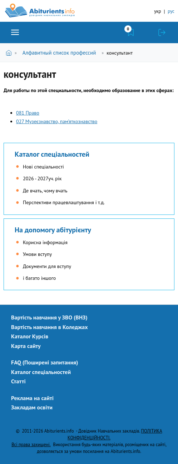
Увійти (162, 32)
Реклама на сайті (32, 398)
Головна (10, 52)
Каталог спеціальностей (52, 154)
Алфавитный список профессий (59, 52)
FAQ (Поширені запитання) (44, 362)
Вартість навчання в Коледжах (49, 327)
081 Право (27, 113)
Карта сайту (26, 345)
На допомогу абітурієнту (53, 229)
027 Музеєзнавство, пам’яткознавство (56, 121)
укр (157, 11)
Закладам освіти (32, 407)
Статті (18, 381)
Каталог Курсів (29, 336)
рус (171, 11)
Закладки (130, 32)
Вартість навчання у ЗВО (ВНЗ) (49, 317)
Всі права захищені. (30, 444)
